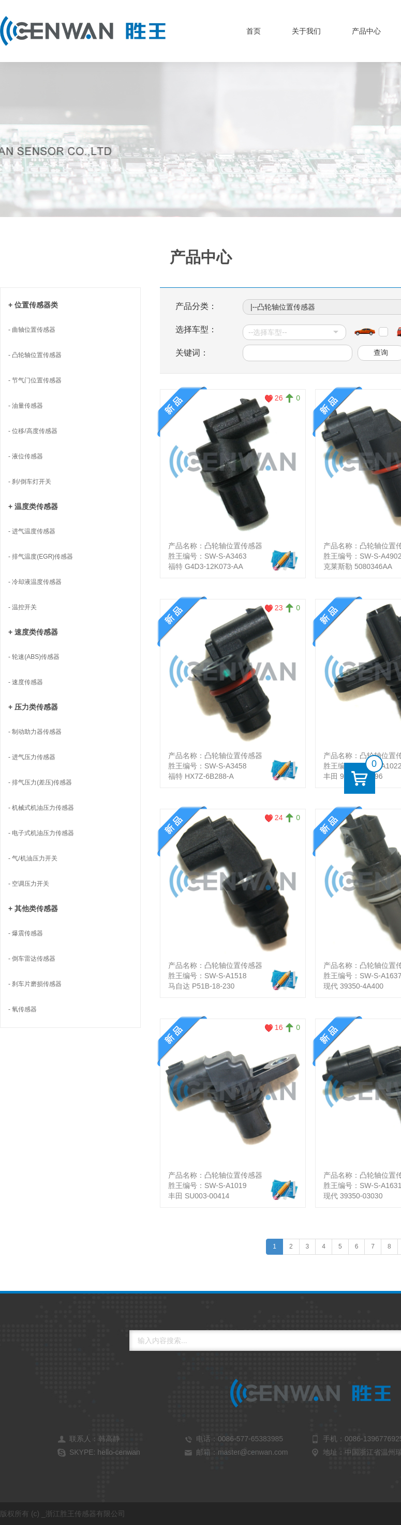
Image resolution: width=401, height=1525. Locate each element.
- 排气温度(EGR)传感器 (40, 556)
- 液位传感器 (25, 456)
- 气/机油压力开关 (32, 858)
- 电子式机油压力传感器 (41, 833)
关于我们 (306, 31)
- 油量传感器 (25, 405)
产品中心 (366, 31)
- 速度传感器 (25, 682)
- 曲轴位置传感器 (31, 329)
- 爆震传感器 (25, 933)
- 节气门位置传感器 (35, 380)
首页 (253, 31)
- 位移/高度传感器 (32, 431)
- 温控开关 (22, 607)
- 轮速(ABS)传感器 (34, 656)
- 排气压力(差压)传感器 (40, 782)
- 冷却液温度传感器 (35, 582)
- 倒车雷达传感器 (31, 958)
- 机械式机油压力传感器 (41, 807)
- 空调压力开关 (28, 883)
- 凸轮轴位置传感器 (35, 355)
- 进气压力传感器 (31, 757)
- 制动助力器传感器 (35, 731)
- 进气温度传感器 (31, 531)
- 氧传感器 (22, 1009)
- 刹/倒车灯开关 (29, 481)
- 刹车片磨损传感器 (35, 984)
